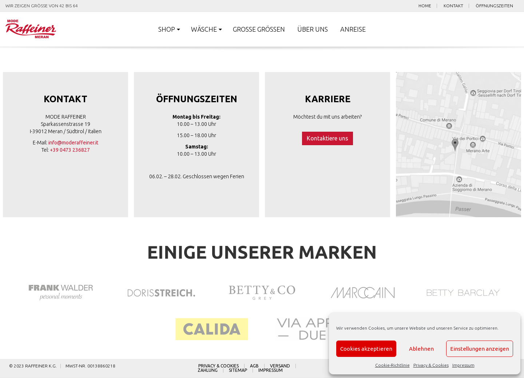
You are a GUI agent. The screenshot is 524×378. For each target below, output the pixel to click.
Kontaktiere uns (327, 138)
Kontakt (453, 6)
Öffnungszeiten (494, 6)
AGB (254, 366)
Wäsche (204, 29)
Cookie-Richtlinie (392, 365)
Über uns (312, 29)
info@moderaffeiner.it (73, 143)
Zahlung (208, 370)
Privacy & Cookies (431, 365)
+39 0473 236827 (70, 150)
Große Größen (259, 29)
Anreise (353, 29)
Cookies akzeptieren (366, 349)
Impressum (463, 365)
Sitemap (238, 370)
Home (424, 6)
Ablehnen (421, 349)
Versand (280, 366)
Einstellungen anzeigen (479, 349)
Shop (166, 29)
